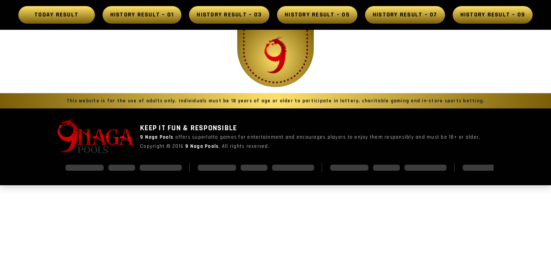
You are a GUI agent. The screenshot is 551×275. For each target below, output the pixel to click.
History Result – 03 (229, 15)
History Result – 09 (492, 15)
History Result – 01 (142, 15)
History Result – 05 (317, 15)
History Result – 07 (405, 15)
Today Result (56, 15)
